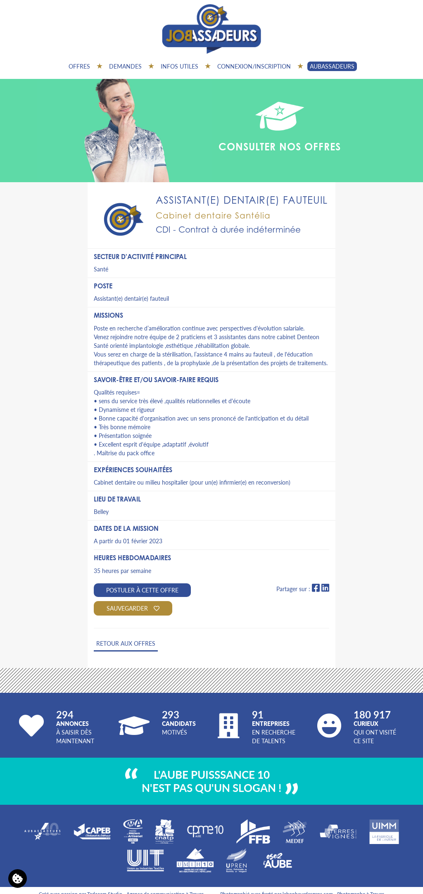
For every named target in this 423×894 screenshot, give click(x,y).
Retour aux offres (125, 643)
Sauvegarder (133, 608)
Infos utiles (179, 66)
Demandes (125, 66)
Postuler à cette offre (142, 590)
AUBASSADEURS (332, 66)
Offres (79, 66)
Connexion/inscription (254, 66)
